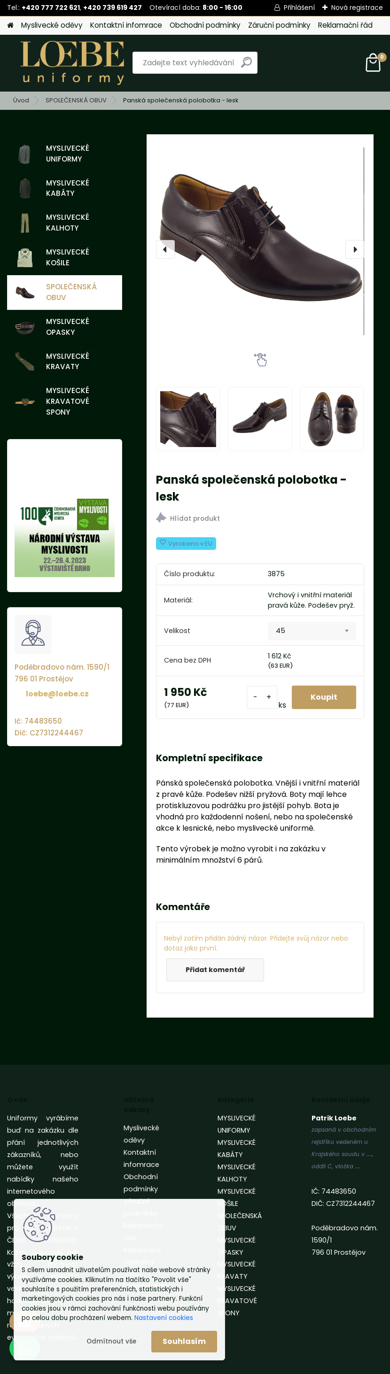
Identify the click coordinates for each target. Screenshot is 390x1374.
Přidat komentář (215, 969)
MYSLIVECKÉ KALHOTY (52, 222)
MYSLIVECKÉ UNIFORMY (52, 153)
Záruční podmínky (279, 25)
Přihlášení (299, 7)
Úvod (21, 100)
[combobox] (312, 631)
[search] (246, 66)
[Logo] (71, 62)
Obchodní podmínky (205, 25)
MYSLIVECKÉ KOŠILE (52, 257)
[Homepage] (10, 25)
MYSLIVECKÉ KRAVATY (52, 361)
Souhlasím (184, 1341)
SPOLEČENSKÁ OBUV (76, 100)
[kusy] (262, 697)
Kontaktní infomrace (126, 25)
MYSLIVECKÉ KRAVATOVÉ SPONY (52, 401)
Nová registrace (357, 7)
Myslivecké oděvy (52, 25)
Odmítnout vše (111, 1341)
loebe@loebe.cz (57, 693)
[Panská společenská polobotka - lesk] (260, 249)
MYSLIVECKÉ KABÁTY (52, 188)
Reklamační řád (345, 25)
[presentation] (165, 249)
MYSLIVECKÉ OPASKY (52, 326)
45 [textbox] (280, 630)
